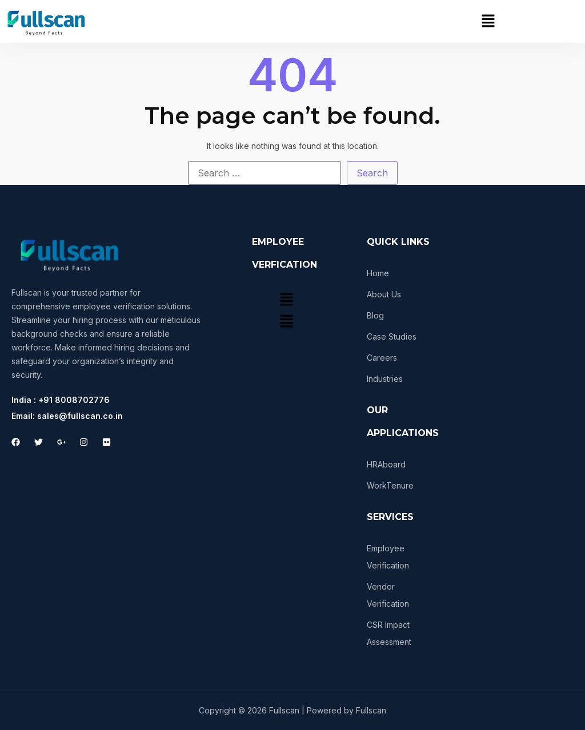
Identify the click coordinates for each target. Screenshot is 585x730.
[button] (487, 21)
